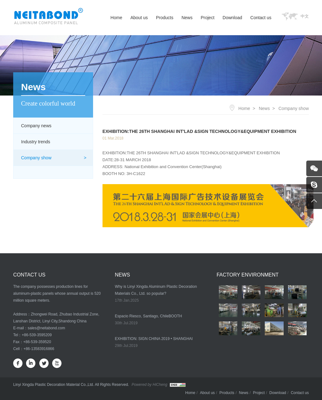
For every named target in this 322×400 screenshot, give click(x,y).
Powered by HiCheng (149, 384)
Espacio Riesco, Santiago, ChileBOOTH (148, 316)
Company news (36, 125)
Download (232, 17)
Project (207, 17)
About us (139, 17)
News (186, 17)
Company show (36, 157)
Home (116, 17)
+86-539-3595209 (37, 335)
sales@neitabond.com (46, 328)
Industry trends (35, 141)
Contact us (260, 17)
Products (164, 17)
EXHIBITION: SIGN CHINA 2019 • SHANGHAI (154, 339)
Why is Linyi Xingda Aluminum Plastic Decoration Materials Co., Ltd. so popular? (156, 290)
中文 (305, 16)
